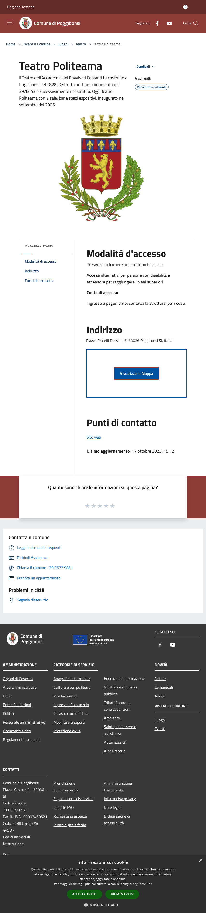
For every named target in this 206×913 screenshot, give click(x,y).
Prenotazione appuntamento (66, 786)
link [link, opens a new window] (149, 884)
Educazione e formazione (124, 678)
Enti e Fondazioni (17, 705)
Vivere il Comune (36, 44)
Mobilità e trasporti (69, 722)
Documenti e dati (17, 731)
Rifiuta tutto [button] (122, 894)
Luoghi (63, 44)
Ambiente (112, 718)
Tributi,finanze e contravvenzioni (117, 706)
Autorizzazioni (115, 742)
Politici (8, 713)
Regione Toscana (20, 7)
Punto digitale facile (70, 825)
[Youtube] (167, 23)
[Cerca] (196, 23)
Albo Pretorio (114, 751)
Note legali (113, 807)
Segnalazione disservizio (73, 799)
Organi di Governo (18, 678)
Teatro (81, 44)
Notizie (160, 678)
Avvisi (160, 696)
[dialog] (103, 884)
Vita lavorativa (65, 696)
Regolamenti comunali (21, 739)
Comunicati (164, 687)
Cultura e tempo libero (72, 687)
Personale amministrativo (24, 722)
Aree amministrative (20, 687)
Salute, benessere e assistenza (120, 730)
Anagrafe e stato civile (72, 678)
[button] (103, 904)
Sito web (94, 437)
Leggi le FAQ (64, 807)
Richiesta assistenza (70, 816)
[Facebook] (155, 23)
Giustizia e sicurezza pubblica (120, 690)
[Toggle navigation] (10, 23)
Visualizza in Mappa (136, 373)
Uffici (7, 696)
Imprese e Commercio (71, 705)
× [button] (200, 860)
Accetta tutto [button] (84, 894)
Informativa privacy (120, 799)
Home (10, 44)
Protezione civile (67, 731)
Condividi (146, 67)
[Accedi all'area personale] (185, 7)
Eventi (160, 729)
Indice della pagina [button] (39, 245)
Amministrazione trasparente (118, 786)
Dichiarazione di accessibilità (117, 819)
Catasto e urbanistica (71, 713)
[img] (62, 244)
